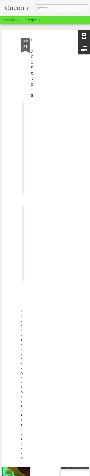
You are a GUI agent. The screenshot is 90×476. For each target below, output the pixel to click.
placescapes (32, 63)
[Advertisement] (49, 64)
